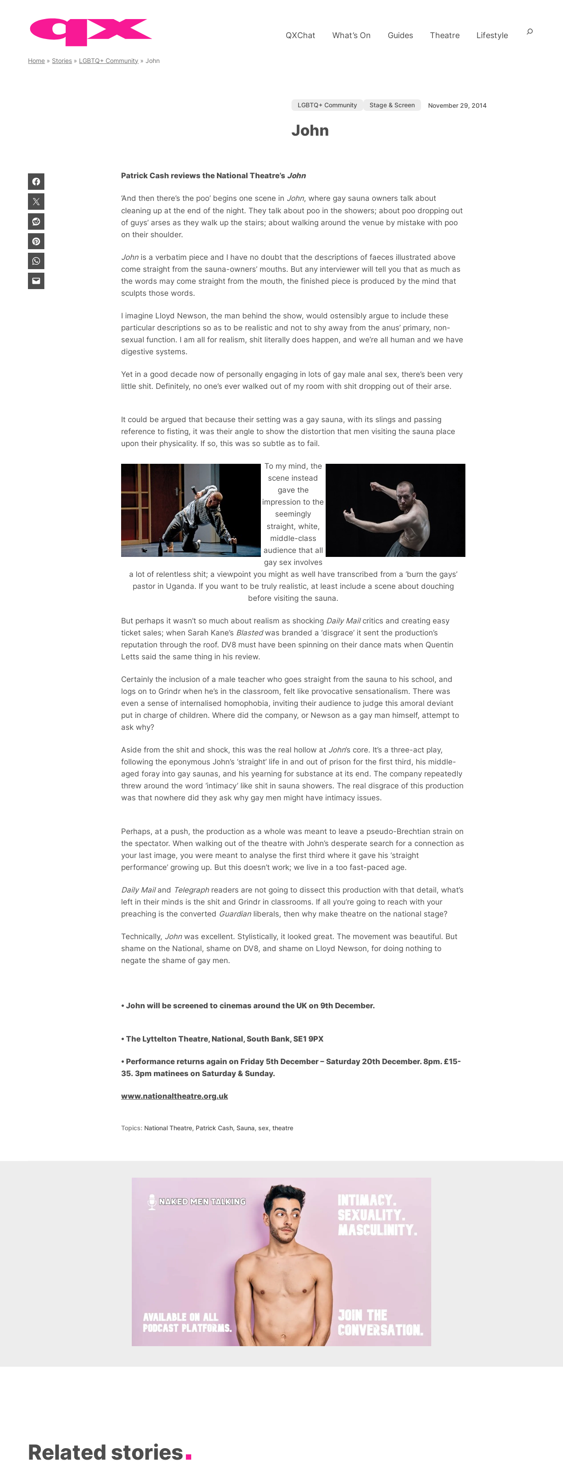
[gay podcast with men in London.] (281, 1343)
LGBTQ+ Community (108, 60)
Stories (62, 60)
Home (36, 60)
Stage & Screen (392, 105)
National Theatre (168, 1128)
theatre (282, 1128)
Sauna (245, 1128)
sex (263, 1128)
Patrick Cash (214, 1128)
